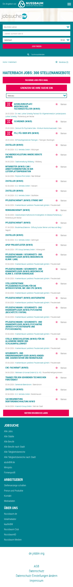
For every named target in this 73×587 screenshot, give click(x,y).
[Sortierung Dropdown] (65, 95)
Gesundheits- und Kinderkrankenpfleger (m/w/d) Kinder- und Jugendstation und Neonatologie (24, 355)
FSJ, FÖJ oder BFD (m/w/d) (26, 133)
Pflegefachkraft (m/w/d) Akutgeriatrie (25, 297)
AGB (36, 566)
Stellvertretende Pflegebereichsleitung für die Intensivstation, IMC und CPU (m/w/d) (23, 286)
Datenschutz (36, 571)
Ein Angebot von (23, 4)
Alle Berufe (9, 441)
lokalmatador (10, 519)
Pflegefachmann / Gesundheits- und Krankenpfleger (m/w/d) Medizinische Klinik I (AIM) (24, 257)
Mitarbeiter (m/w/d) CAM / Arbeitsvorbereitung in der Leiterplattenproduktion (19, 169)
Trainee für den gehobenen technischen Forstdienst (25, 378)
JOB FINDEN (36, 46)
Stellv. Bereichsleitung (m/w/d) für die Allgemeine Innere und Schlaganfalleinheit (24, 341)
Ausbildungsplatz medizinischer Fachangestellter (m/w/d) (27, 106)
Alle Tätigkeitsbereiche (14, 451)
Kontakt (7, 495)
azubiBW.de (9, 462)
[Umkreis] (60, 40)
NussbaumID (10, 534)
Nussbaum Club (11, 529)
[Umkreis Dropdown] (68, 40)
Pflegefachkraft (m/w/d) (18, 222)
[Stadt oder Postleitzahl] (29, 40)
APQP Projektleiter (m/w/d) (19, 244)
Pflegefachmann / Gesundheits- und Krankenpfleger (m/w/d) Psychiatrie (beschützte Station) (23, 310)
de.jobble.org (36, 553)
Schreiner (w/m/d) (23, 121)
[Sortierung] (33, 95)
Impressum (36, 580)
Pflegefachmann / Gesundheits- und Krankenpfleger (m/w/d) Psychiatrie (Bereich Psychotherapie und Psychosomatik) (23, 325)
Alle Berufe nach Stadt (14, 446)
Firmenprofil (9, 472)
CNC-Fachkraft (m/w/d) (16, 367)
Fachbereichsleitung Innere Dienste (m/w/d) (23, 155)
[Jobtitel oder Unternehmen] (36, 33)
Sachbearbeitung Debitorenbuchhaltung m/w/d (20, 400)
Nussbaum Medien (13, 539)
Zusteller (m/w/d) (14, 144)
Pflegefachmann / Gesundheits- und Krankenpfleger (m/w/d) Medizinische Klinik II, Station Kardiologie (24, 271)
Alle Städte (9, 436)
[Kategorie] (34, 27)
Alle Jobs (8, 431)
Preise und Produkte (13, 490)
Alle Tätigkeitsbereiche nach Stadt (20, 457)
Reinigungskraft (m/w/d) (17, 210)
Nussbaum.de (10, 513)
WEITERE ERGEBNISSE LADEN (36, 413)
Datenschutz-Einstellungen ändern (36, 575)
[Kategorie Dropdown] (68, 27)
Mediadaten (9, 500)
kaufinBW (8, 524)
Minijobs (8, 467)
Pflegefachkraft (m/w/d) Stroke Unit (24, 200)
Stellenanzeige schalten (15, 485)
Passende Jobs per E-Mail (36, 80)
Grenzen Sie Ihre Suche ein (36, 88)
